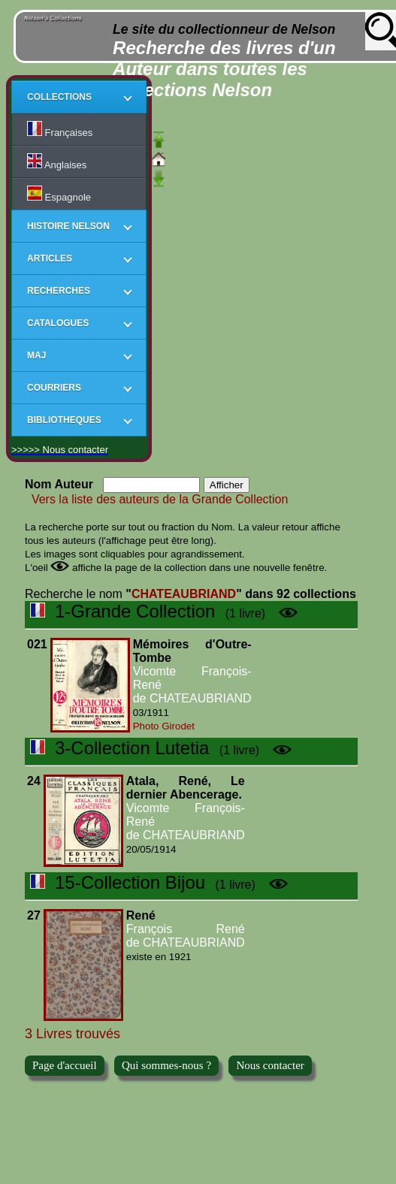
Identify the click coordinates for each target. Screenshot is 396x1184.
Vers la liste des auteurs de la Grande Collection (156, 499)
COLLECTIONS (59, 97)
